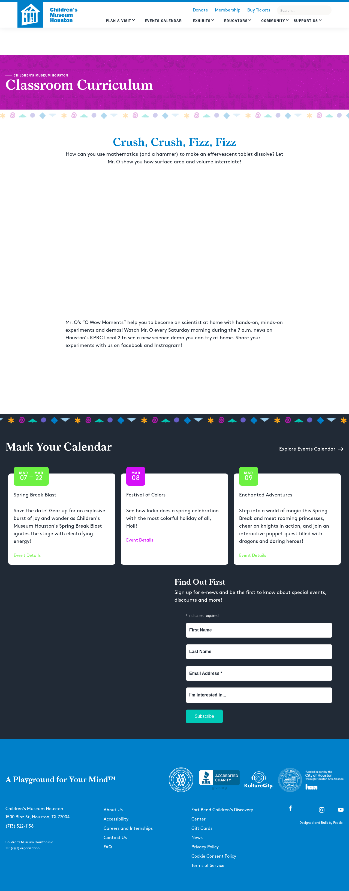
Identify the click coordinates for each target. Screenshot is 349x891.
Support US (306, 20)
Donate (200, 10)
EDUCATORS (236, 20)
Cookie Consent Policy (213, 856)
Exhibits (201, 20)
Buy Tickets (258, 10)
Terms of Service (207, 866)
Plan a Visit (118, 20)
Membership (227, 10)
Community (273, 20)
